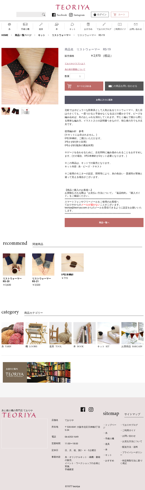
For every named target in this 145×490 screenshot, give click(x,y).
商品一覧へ (104, 222)
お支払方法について (132, 441)
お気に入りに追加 (104, 100)
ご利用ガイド (120, 29)
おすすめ (88, 29)
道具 (41, 29)
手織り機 (25, 29)
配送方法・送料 (130, 447)
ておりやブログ (104, 29)
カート (121, 14)
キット (72, 29)
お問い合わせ (136, 29)
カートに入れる (84, 86)
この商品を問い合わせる (124, 86)
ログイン (102, 14)
